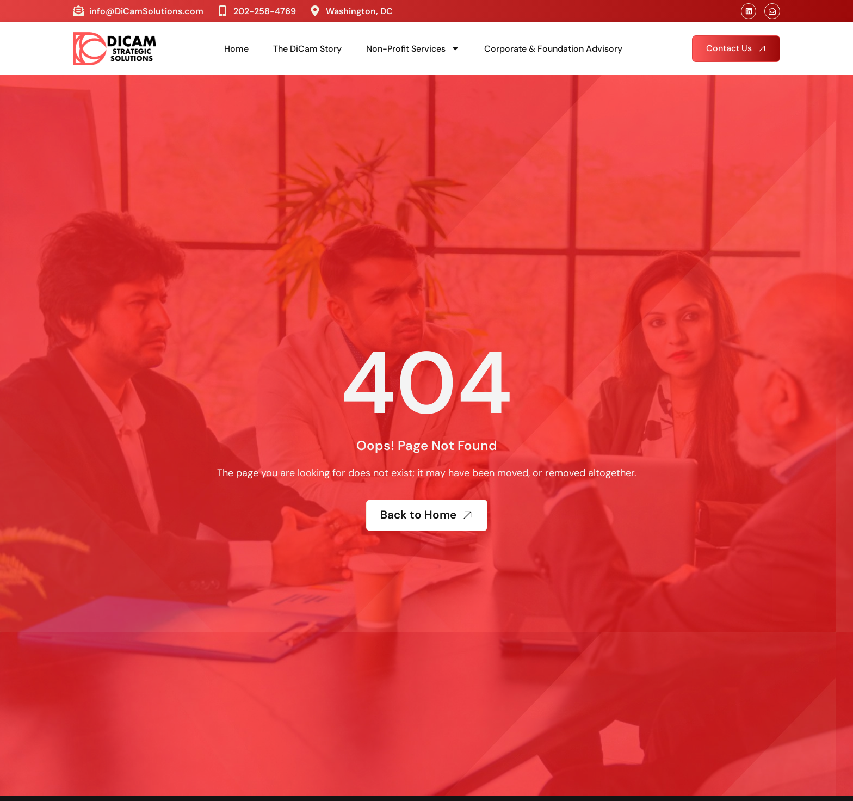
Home (236, 48)
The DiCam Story (307, 48)
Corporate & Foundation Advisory (553, 48)
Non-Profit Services (413, 48)
